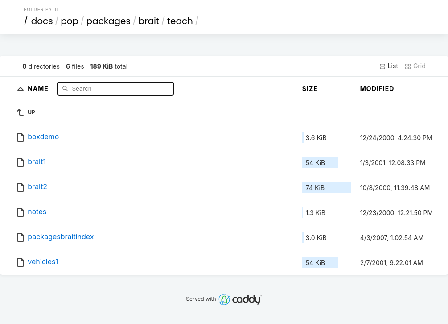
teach (180, 21)
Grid (415, 66)
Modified (377, 88)
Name (39, 88)
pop (69, 21)
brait (149, 21)
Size (310, 88)
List (388, 66)
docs (42, 21)
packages (108, 21)
